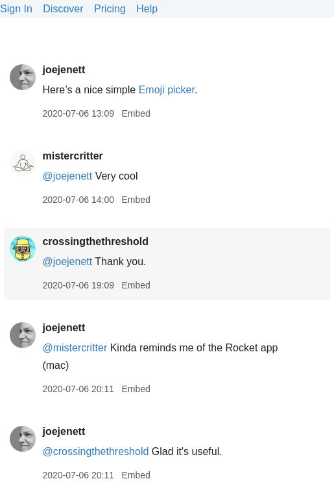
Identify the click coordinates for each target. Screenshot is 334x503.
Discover (63, 8)
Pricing (110, 8)
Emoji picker (167, 89)
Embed (135, 113)
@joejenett (67, 175)
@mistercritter (74, 347)
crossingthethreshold (95, 241)
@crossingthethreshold (95, 451)
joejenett (63, 69)
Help (147, 8)
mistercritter (72, 155)
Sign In (16, 8)
